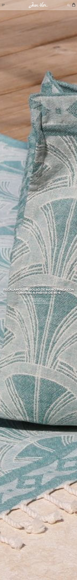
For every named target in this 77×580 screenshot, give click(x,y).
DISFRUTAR (38, 301)
